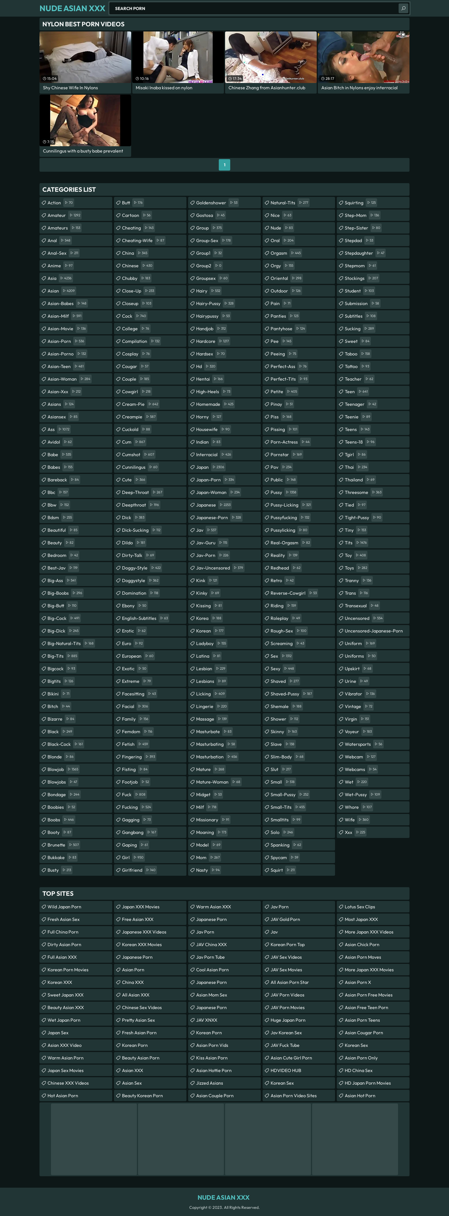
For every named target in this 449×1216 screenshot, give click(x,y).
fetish (135, 744)
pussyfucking (291, 517)
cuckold (136, 429)
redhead (286, 567)
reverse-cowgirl (294, 593)
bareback (64, 479)
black (61, 731)
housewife (213, 429)
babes (61, 467)
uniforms (361, 656)
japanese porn (211, 982)
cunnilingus (140, 467)
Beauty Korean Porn (142, 1095)
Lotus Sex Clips (360, 906)
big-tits (63, 656)
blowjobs (63, 782)
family (136, 719)
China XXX (133, 982)
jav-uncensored (220, 567)
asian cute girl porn (291, 1058)
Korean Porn (135, 1045)
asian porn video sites (294, 1095)
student (360, 290)
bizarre (62, 719)
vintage (359, 706)
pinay (282, 404)
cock (134, 316)
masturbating (216, 744)
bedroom (63, 555)
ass (59, 429)
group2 (209, 265)
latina (209, 656)
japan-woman (218, 492)
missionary (213, 819)
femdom (138, 731)
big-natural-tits (71, 643)
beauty (61, 542)
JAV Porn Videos (287, 995)
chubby (136, 278)
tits (356, 542)
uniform (360, 643)
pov (282, 467)
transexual (362, 605)
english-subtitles (145, 618)
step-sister (363, 228)
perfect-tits (290, 379)
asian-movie (67, 328)
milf (207, 807)
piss (282, 416)
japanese (214, 505)
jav (207, 530)
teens (358, 429)
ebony (135, 605)
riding (284, 605)
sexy (283, 668)
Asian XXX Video (65, 1045)
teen (357, 391)
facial (135, 706)
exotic (135, 668)
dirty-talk (138, 555)
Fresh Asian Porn (139, 1032)
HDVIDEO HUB (286, 1070)
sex (282, 656)
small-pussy (290, 794)
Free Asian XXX (137, 919)
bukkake (63, 857)
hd (206, 366)
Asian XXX (132, 1070)
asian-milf (65, 316)
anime (61, 265)
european (138, 656)
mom (208, 857)
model (209, 845)
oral (283, 240)
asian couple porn (215, 1095)
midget (209, 794)
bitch (59, 706)
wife (357, 819)
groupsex (212, 278)
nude (282, 228)
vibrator (360, 693)
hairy (209, 290)
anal (60, 240)
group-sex (214, 240)
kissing (209, 605)
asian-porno (67, 353)
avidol (60, 442)
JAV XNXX (206, 1020)
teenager (361, 404)
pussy (284, 492)
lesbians (211, 681)
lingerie (212, 706)
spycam (285, 857)
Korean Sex (282, 1083)
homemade (215, 404)
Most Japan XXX (361, 919)
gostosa (211, 215)
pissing (285, 429)
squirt (283, 870)
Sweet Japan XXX (66, 995)
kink (207, 580)
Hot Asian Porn (63, 1095)
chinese (138, 265)
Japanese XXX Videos (144, 932)
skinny (284, 731)
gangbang (139, 832)
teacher (360, 379)
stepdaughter (365, 253)
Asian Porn (133, 969)
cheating (138, 228)
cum (134, 442)
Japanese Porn (137, 957)
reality (285, 555)
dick (134, 517)
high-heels (214, 391)
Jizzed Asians (209, 1083)
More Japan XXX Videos (369, 932)
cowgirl (137, 391)
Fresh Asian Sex (64, 919)
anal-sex (64, 253)
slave (283, 744)
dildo (134, 542)
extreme (137, 681)
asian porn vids (212, 1045)
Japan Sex (58, 1032)
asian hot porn (360, 1095)
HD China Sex (359, 1070)
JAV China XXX (211, 944)
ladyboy (211, 643)
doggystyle (141, 580)
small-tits (288, 807)
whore (359, 807)
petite (284, 391)
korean (210, 630)
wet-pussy (363, 794)
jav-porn (213, 555)
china (135, 253)
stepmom (361, 265)
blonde (61, 756)
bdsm (60, 517)
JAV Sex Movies (286, 969)
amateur (65, 215)
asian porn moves (363, 957)
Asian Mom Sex (211, 995)
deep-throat (143, 492)
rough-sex (289, 630)
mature (211, 769)
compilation (141, 341)
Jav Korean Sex (286, 1032)
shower (285, 719)
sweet (358, 341)
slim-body (288, 756)
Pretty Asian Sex (138, 1020)
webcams (361, 769)
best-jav (63, 567)
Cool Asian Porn (212, 969)
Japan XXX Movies (140, 906)
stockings (362, 278)
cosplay (136, 353)
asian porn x (358, 982)
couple (136, 379)
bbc (58, 492)
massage (212, 719)
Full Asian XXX (62, 957)
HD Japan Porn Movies (368, 1083)
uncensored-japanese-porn (374, 632)
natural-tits (290, 202)
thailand (360, 479)
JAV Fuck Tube (285, 1045)
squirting (361, 202)
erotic (134, 630)
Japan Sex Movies (66, 1070)
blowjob (64, 769)
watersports (364, 744)
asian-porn (67, 341)
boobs (61, 819)
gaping (135, 845)
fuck (134, 794)
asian (62, 290)
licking (211, 693)
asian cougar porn (364, 1032)
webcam (361, 756)
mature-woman (219, 782)
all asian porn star (290, 982)
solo (282, 832)
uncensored (364, 618)
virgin (357, 719)
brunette (64, 845)
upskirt (359, 668)
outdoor (286, 290)
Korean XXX (60, 982)
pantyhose (288, 328)
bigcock (62, 668)
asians (61, 404)
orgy (283, 265)
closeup (137, 303)
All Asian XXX (135, 995)
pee (282, 341)
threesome (364, 492)
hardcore (213, 341)
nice (282, 215)
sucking (360, 328)
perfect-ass (289, 366)
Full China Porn (63, 932)
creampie (139, 416)
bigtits (61, 681)
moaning (212, 832)
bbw (59, 505)
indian (209, 442)
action (61, 202)
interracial (214, 454)
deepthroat (141, 505)
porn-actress (291, 442)
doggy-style (142, 567)
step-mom (363, 215)
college (136, 328)
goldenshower (217, 202)
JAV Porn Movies (288, 1007)
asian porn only (361, 1058)
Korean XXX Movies (142, 944)
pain (281, 303)
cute (134, 479)
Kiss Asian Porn (212, 1058)
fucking (137, 807)
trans (357, 593)
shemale (287, 706)
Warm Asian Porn (66, 1058)
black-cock (66, 744)
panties (285, 316)
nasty (208, 870)
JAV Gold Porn (285, 919)
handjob (211, 328)
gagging (137, 819)
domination (141, 593)
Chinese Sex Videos (142, 1007)
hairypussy (213, 316)
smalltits (286, 819)
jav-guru (212, 542)
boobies (62, 807)
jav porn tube (210, 957)
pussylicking (290, 530)
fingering (139, 756)
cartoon (137, 215)
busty (60, 870)
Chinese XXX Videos (68, 1083)
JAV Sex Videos (286, 957)
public (284, 479)
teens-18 (360, 442)
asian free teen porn (366, 1007)
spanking (286, 845)
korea (209, 618)
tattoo (358, 366)
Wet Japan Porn (64, 1020)
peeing (284, 353)
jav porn (205, 932)
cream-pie (140, 404)
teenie (358, 416)
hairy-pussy (215, 303)
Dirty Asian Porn (64, 944)
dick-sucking (142, 530)
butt (133, 202)
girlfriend (139, 870)
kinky (208, 593)
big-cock (64, 618)
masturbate (214, 731)
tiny (356, 530)
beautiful (63, 530)
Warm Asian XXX (213, 906)
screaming (288, 643)
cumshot (138, 454)
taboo (358, 353)
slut (281, 769)
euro (133, 643)
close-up (138, 290)
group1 (209, 253)
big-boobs (66, 593)
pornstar (287, 454)
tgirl (356, 454)
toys (357, 567)
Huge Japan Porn (288, 1020)
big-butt (63, 605)
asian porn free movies (369, 995)
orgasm (286, 253)
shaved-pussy (292, 693)
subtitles (361, 316)
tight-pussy (364, 517)
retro (283, 580)
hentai (210, 379)
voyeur (359, 731)
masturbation (217, 756)
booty (60, 832)
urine (357, 681)
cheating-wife (144, 240)
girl (133, 857)
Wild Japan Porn (64, 906)
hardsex (211, 353)
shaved (285, 681)
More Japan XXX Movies (369, 969)
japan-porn (215, 479)
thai (357, 467)
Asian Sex (132, 1083)
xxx (356, 832)
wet (356, 782)
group (209, 228)
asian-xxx (65, 391)
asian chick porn (362, 944)
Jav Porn (280, 906)
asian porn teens (362, 1020)
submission (363, 303)
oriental (287, 278)
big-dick (64, 630)
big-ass (62, 580)
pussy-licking (291, 505)
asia (60, 278)
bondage (64, 794)
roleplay (286, 618)
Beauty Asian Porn (140, 1058)
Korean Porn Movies (68, 969)
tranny (359, 580)
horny (209, 416)
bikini (59, 693)
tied (356, 505)
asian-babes (68, 303)
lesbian (211, 668)
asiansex (63, 416)
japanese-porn (219, 517)
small (283, 782)
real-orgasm (291, 542)
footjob (136, 782)
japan (211, 467)
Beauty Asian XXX (66, 1007)
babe (60, 454)
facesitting (139, 693)
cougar (136, 366)
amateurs (65, 228)
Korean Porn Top (288, 944)
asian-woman (70, 379)
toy (356, 555)
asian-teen (66, 366)
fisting (135, 769)
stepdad (360, 240)
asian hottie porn (214, 1070)
